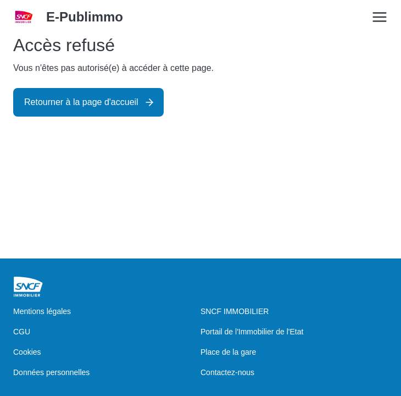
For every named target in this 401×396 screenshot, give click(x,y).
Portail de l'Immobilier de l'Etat (251, 331)
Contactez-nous (227, 372)
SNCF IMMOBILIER (234, 311)
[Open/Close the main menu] (379, 17)
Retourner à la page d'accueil (81, 102)
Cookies (27, 352)
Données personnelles (51, 372)
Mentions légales (42, 311)
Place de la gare (228, 352)
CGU (21, 331)
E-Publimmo (84, 16)
